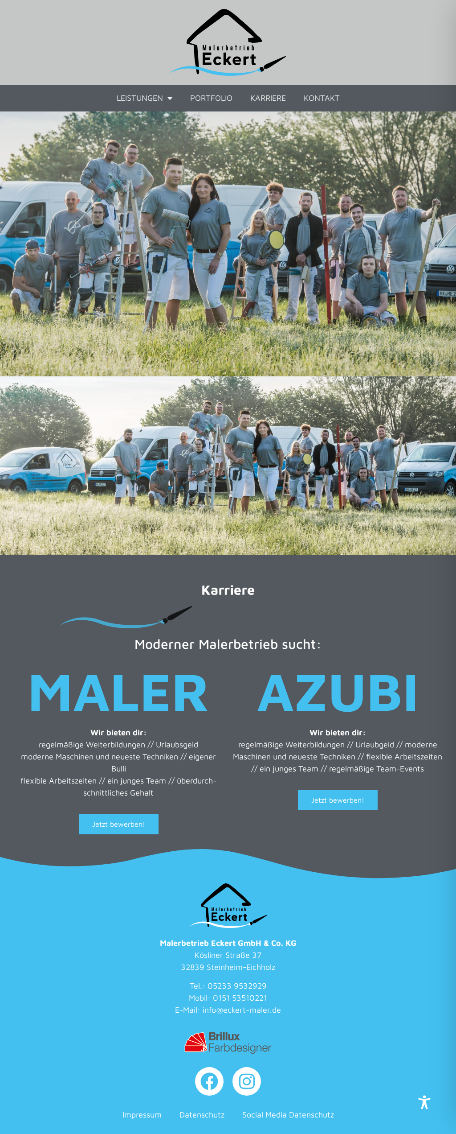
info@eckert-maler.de (242, 1009)
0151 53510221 (240, 997)
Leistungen (144, 98)
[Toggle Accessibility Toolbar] (424, 1102)
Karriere (268, 98)
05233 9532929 (237, 985)
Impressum (142, 1114)
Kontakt (322, 98)
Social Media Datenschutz (288, 1114)
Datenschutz (201, 1114)
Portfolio (211, 98)
